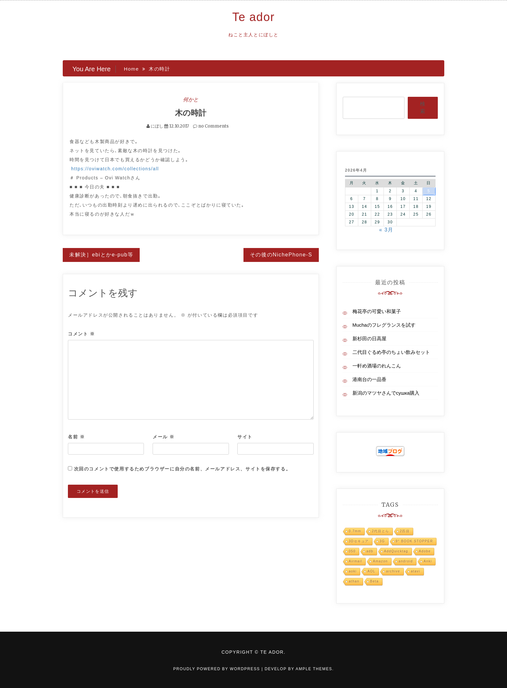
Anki (428, 561)
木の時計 (190, 112)
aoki (353, 571)
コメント (81, 333)
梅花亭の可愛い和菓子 (376, 311)
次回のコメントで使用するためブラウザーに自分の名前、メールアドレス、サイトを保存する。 (182, 468)
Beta (374, 581)
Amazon (380, 561)
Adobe (425, 551)
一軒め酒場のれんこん (376, 365)
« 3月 (386, 229)
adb (369, 551)
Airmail (355, 561)
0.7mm (355, 531)
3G (382, 541)
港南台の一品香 (369, 379)
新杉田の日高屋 (369, 338)
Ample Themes (314, 669)
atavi (415, 571)
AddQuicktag (396, 551)
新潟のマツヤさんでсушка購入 (385, 393)
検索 (422, 107)
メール (164, 436)
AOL (371, 571)
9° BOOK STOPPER (414, 541)
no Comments (211, 126)
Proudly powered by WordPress (217, 669)
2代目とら (380, 531)
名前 (76, 436)
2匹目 (405, 531)
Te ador (253, 17)
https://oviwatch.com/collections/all (115, 168)
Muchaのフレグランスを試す (383, 325)
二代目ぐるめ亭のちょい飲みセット (391, 352)
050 (352, 551)
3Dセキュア (359, 541)
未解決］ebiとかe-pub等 (101, 254)
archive (393, 571)
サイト (245, 436)
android (406, 561)
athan (354, 581)
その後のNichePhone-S (281, 254)
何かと (191, 99)
